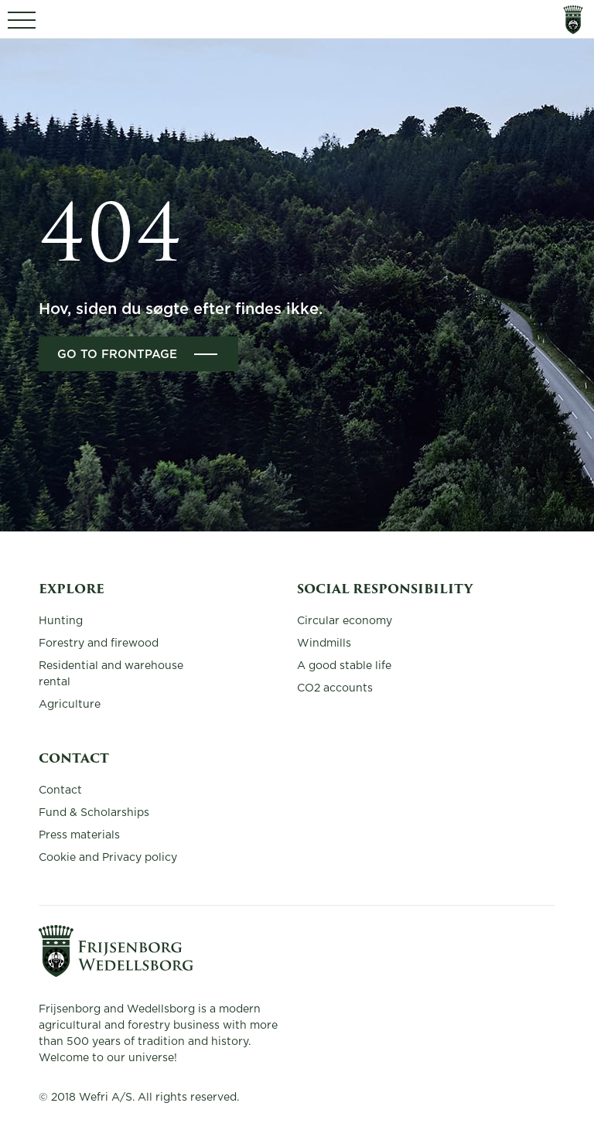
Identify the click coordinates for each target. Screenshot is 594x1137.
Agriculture (70, 704)
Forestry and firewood (99, 643)
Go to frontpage (117, 354)
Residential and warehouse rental (111, 674)
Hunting (61, 621)
